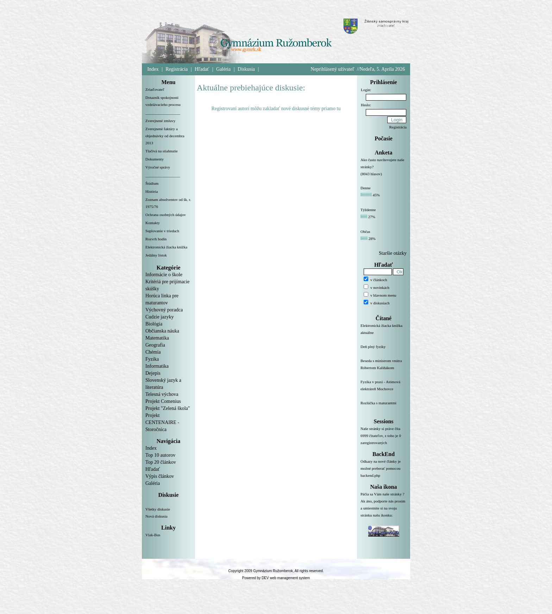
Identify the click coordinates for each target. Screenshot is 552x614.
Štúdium (151, 183)
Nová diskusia (156, 516)
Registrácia (176, 69)
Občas (365, 231)
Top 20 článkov (160, 462)
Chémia (153, 352)
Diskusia (246, 69)
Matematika (157, 338)
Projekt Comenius (163, 401)
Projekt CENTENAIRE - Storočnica (162, 422)
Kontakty (152, 223)
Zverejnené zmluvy (160, 121)
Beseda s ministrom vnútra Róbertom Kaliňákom (383, 368)
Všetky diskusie (157, 509)
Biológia (153, 324)
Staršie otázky (393, 253)
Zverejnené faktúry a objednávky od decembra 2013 (164, 136)
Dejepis (153, 373)
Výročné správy (157, 167)
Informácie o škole (163, 274)
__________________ (162, 112)
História (151, 191)
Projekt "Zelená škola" (167, 408)
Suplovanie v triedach (162, 231)
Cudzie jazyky (159, 316)
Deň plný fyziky (383, 350)
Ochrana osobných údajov (165, 215)
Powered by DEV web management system (276, 578)
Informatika (157, 366)
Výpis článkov (159, 476)
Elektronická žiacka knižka (166, 247)
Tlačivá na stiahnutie (161, 151)
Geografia (155, 345)
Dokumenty (154, 159)
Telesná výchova (161, 394)
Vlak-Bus (152, 535)
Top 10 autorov (160, 455)
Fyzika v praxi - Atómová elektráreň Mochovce (383, 389)
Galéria (223, 69)
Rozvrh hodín (156, 239)
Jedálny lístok (156, 255)
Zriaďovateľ (154, 89)
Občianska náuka (162, 331)
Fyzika (152, 359)
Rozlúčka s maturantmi (383, 407)
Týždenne (368, 210)
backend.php (370, 475)
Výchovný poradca (164, 309)
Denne (365, 188)
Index (153, 69)
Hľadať (202, 69)
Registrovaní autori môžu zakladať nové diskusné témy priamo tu (276, 108)
